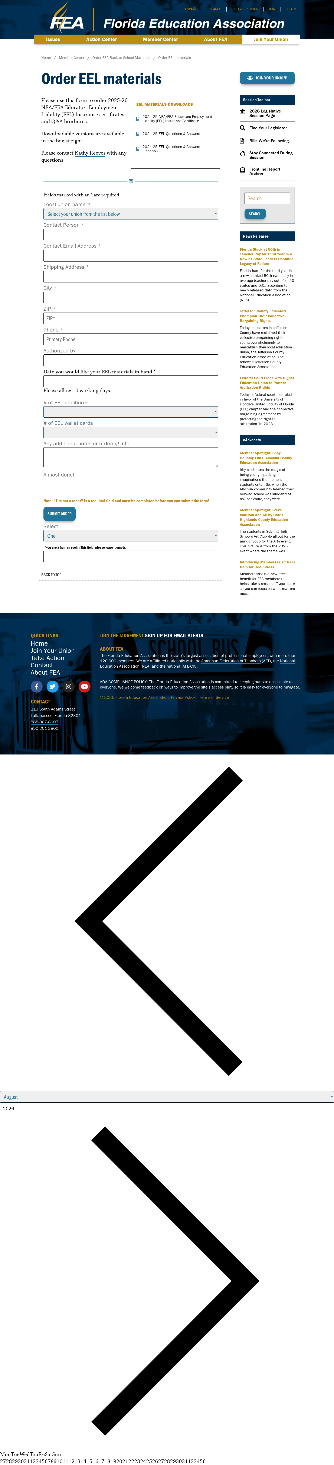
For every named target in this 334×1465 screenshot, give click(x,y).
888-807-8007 (44, 721)
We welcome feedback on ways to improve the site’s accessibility (176, 687)
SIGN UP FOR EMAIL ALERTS (174, 635)
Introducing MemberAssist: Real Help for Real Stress (267, 564)
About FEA (217, 39)
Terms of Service (214, 697)
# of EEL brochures (65, 402)
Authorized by (59, 350)
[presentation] (75, 486)
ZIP (49, 308)
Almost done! (58, 474)
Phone (53, 329)
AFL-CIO (190, 666)
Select (50, 526)
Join (272, 9)
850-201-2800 (44, 728)
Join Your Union (271, 39)
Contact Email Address (72, 245)
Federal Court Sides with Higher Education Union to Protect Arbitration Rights (267, 383)
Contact (42, 665)
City (50, 287)
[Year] (167, 1108)
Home (39, 643)
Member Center (161, 39)
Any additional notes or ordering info (86, 443)
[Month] (167, 1096)
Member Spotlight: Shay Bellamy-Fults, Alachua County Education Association (266, 458)
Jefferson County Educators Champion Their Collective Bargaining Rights (263, 316)
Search (215, 9)
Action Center (102, 39)
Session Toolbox (257, 99)
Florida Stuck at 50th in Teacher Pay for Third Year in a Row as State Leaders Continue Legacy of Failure (267, 256)
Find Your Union (245, 9)
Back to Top (51, 574)
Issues (54, 39)
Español (192, 9)
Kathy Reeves (90, 152)
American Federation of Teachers (231, 660)
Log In (291, 9)
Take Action (47, 657)
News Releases (256, 236)
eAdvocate (252, 440)
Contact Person (63, 224)
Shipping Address (66, 266)
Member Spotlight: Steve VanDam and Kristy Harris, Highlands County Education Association (264, 517)
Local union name (66, 204)
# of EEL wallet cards (68, 423)
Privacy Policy (183, 697)
